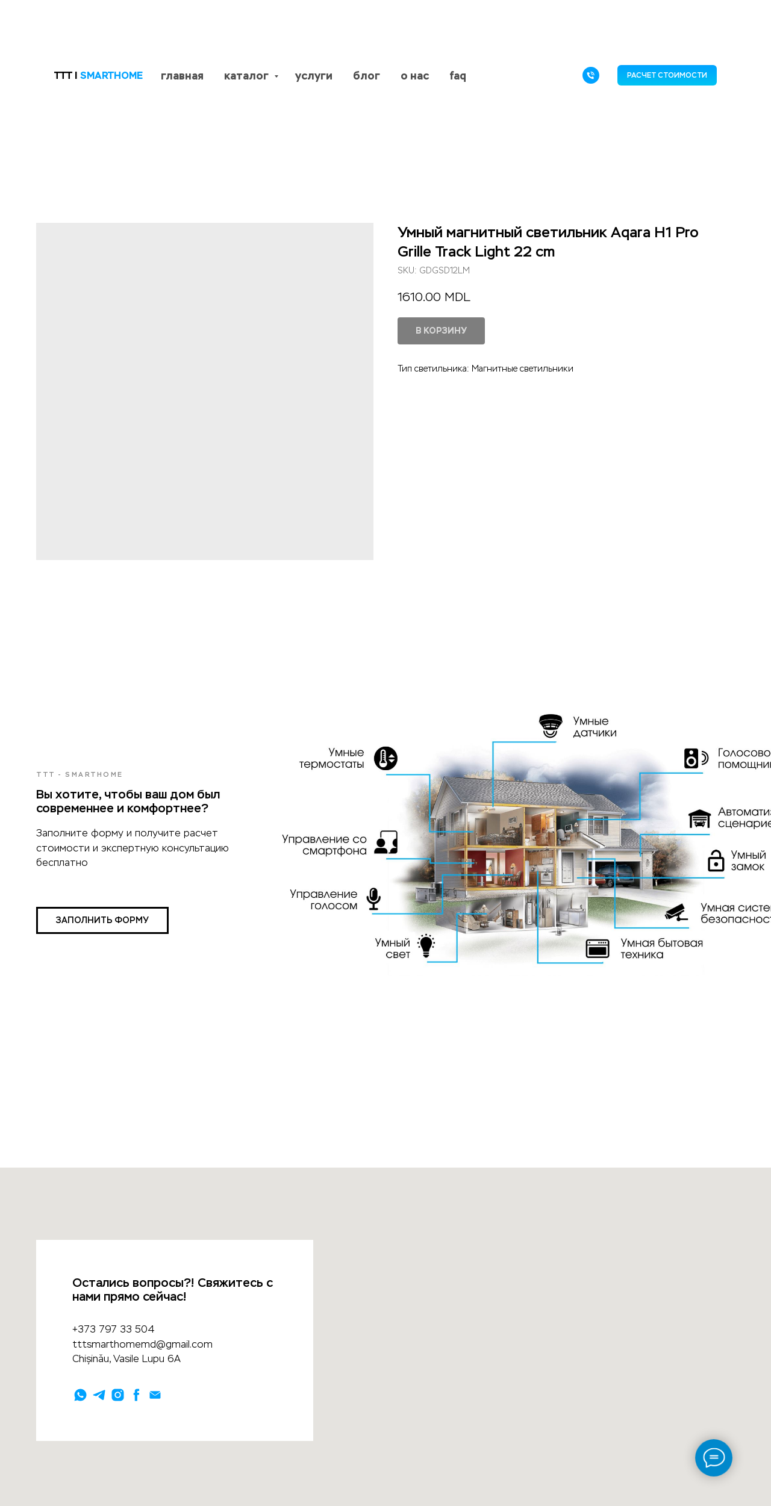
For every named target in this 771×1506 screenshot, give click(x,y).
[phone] (590, 75)
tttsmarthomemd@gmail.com (142, 1344)
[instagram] (117, 1394)
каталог (247, 75)
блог (366, 75)
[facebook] (136, 1394)
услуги (313, 75)
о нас (415, 75)
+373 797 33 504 (113, 1329)
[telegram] (99, 1394)
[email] (155, 1394)
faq (457, 75)
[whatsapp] (80, 1394)
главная (182, 75)
